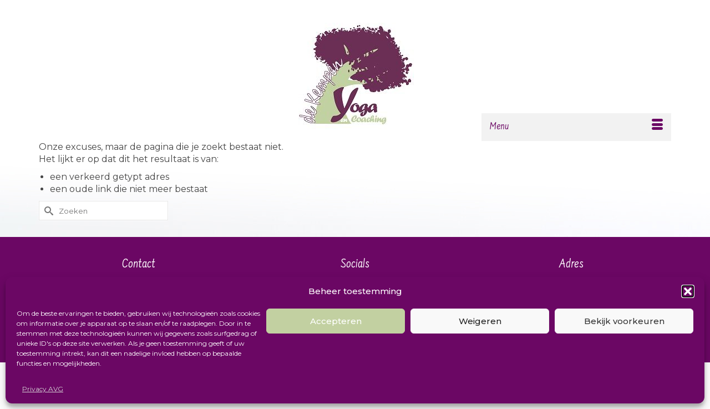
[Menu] (576, 127)
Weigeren (480, 321)
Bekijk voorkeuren (624, 321)
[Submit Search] (47, 210)
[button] (687, 291)
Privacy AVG (42, 389)
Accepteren (336, 321)
